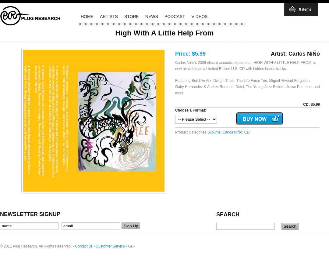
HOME (87, 16)
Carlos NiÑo (232, 132)
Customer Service (110, 246)
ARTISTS (109, 16)
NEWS (151, 16)
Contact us (83, 246)
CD (246, 132)
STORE (131, 16)
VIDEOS (200, 16)
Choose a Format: (190, 110)
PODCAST (174, 16)
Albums (214, 132)
